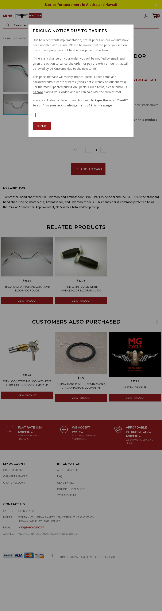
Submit (41, 126)
